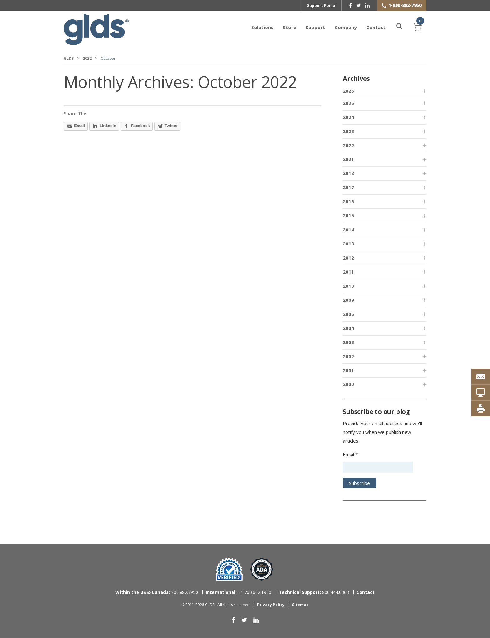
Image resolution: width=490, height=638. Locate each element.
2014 (348, 230)
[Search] (396, 27)
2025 (348, 103)
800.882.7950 (156, 592)
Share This (76, 114)
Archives (356, 79)
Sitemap (300, 605)
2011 (348, 272)
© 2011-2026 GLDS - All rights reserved (215, 605)
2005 (348, 314)
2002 (348, 356)
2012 (348, 258)
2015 (348, 216)
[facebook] (350, 5)
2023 (348, 131)
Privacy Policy (271, 605)
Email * (350, 454)
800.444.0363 (314, 592)
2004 (348, 328)
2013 (348, 244)
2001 (348, 371)
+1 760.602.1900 (238, 592)
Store (289, 27)
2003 (348, 342)
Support (315, 27)
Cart (417, 26)
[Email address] (378, 467)
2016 (348, 201)
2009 (348, 300)
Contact (376, 27)
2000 (348, 384)
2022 (348, 145)
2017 (348, 187)
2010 (348, 286)
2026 (348, 91)
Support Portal (322, 5)
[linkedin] (367, 5)
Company (346, 27)
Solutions (262, 27)
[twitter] (358, 5)
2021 (348, 159)
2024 (348, 117)
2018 (348, 173)
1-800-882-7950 (405, 5)
